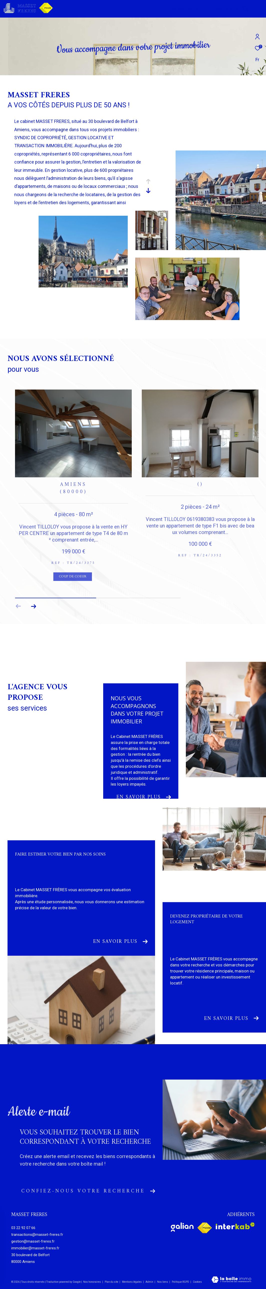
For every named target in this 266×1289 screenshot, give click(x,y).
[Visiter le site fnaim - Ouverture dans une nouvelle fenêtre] (204, 1228)
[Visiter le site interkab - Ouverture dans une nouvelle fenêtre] (235, 1226)
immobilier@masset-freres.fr (35, 1248)
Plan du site (112, 1281)
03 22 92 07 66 (23, 1228)
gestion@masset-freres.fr (33, 1241)
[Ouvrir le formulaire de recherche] (231, 9)
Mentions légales (132, 1281)
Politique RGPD (180, 1281)
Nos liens (163, 1281)
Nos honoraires (92, 1281)
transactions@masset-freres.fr (37, 1234)
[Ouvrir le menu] (258, 9)
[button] (33, 606)
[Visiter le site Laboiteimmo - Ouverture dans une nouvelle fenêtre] (231, 1280)
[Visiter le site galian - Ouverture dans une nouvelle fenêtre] (182, 1227)
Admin (150, 1281)
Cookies (197, 1281)
